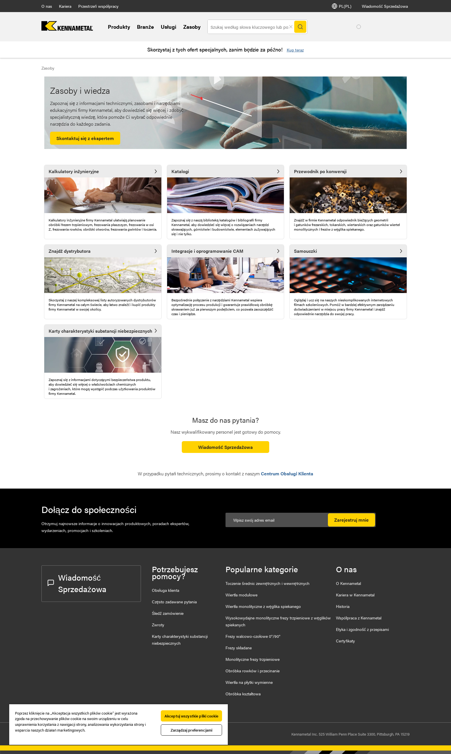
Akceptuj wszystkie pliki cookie (191, 716)
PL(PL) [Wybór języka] (341, 6)
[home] (67, 29)
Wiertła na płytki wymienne (249, 682)
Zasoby (191, 26)
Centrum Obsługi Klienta (287, 473)
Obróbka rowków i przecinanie (253, 670)
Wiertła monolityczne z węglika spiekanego (263, 606)
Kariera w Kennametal (355, 595)
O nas (46, 6)
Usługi (168, 26)
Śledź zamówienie (168, 613)
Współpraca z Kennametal (358, 618)
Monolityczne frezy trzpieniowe (253, 659)
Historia (342, 606)
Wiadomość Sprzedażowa (385, 6)
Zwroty (158, 624)
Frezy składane (239, 647)
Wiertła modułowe (241, 595)
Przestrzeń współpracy (98, 6)
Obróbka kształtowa (243, 693)
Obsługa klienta (165, 590)
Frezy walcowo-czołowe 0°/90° (253, 636)
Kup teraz (295, 50)
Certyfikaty (345, 641)
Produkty (119, 26)
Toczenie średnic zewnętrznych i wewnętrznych (267, 583)
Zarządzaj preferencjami (191, 730)
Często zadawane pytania (174, 601)
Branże (145, 26)
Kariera (65, 6)
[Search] (300, 27)
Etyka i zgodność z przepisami (362, 629)
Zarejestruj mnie (351, 519)
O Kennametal (348, 583)
